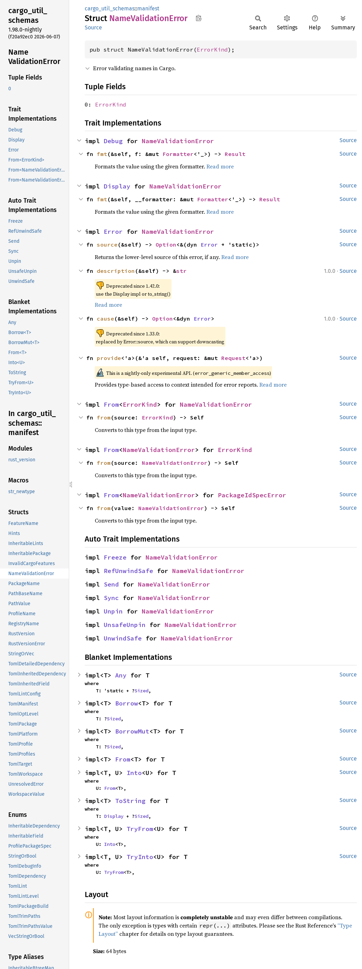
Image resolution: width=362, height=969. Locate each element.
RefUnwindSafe (128, 571)
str (181, 270)
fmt (102, 153)
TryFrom (140, 829)
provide (109, 357)
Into (134, 773)
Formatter (178, 153)
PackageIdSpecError (252, 495)
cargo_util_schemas (109, 8)
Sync (111, 598)
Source (93, 27)
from (104, 417)
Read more (220, 166)
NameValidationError (178, 141)
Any (121, 675)
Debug (113, 141)
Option (166, 244)
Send (111, 584)
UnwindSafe (123, 638)
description (116, 270)
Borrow (126, 703)
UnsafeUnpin (125, 625)
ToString (130, 801)
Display (117, 186)
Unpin (113, 611)
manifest (148, 8)
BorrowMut (132, 731)
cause (105, 318)
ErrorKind (212, 49)
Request (233, 357)
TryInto (140, 857)
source (107, 244)
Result (235, 153)
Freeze (115, 557)
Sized (141, 690)
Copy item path (198, 18)
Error (113, 232)
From (111, 404)
